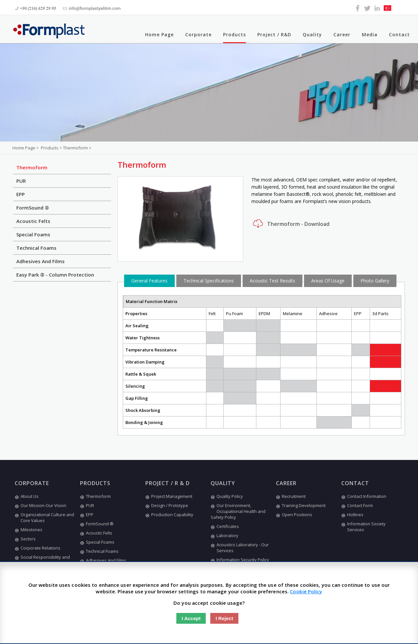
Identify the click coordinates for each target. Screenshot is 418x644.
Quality (312, 34)
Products (234, 34)
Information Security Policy (240, 560)
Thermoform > (77, 148)
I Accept (191, 618)
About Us (27, 496)
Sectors (25, 539)
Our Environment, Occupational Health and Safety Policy (238, 511)
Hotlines (352, 514)
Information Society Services (363, 527)
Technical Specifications (209, 281)
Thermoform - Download (290, 223)
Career (341, 34)
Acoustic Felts (33, 221)
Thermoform (31, 167)
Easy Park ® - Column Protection (55, 274)
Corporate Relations (37, 548)
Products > (52, 148)
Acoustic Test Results (272, 281)
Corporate (198, 34)
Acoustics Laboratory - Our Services (240, 547)
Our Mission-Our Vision (40, 505)
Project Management (168, 496)
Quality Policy (227, 496)
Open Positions (294, 514)
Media (370, 34)
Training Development (301, 505)
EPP (20, 194)
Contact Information (363, 496)
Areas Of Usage (328, 281)
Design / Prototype (166, 505)
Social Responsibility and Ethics (42, 560)
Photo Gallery (375, 281)
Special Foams (33, 234)
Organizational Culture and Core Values (44, 517)
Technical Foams (36, 248)
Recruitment (291, 496)
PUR (21, 181)
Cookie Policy (306, 591)
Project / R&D (274, 34)
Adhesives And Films (40, 261)
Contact (399, 34)
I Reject (224, 618)
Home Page (159, 34)
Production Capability (169, 514)
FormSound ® (32, 207)
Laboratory (224, 535)
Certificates (225, 526)
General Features (149, 281)
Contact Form (357, 505)
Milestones (28, 530)
